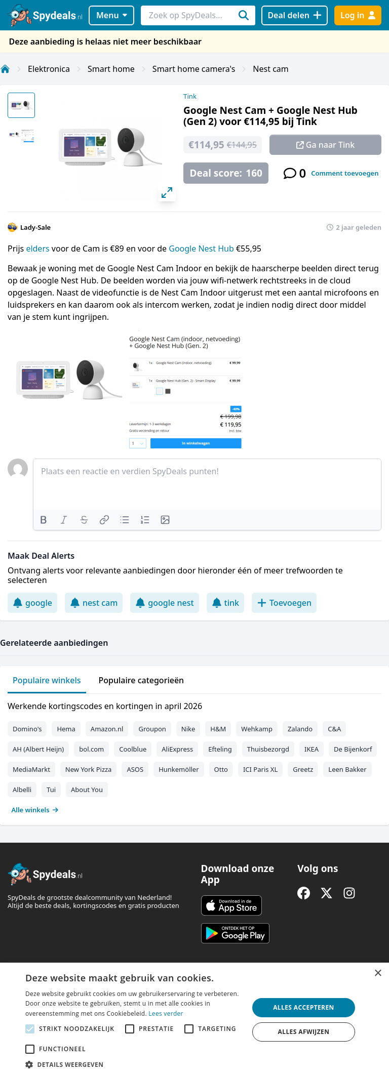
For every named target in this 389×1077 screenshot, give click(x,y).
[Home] (5, 69)
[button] (133, 1064)
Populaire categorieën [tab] (141, 680)
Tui (51, 789)
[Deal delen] (294, 15)
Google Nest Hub (202, 248)
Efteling (219, 749)
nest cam (94, 602)
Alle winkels (35, 809)
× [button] (377, 973)
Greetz (303, 769)
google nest (164, 602)
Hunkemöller (179, 769)
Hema (66, 728)
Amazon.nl (107, 728)
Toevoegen (284, 602)
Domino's (27, 728)
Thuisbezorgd (268, 749)
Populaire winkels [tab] (47, 680)
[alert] (194, 1020)
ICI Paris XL (260, 769)
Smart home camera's (194, 68)
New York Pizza (88, 769)
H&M (218, 728)
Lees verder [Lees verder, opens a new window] (165, 1013)
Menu (111, 15)
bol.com (91, 749)
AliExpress (177, 749)
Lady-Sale (35, 227)
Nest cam (270, 68)
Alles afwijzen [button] (304, 1031)
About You (87, 789)
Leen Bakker (347, 769)
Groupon (152, 728)
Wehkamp (257, 728)
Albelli (22, 789)
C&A (334, 728)
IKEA (311, 749)
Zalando (300, 728)
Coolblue (132, 749)
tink (225, 602)
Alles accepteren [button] (303, 1007)
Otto (221, 769)
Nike (188, 728)
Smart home (111, 68)
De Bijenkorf (353, 749)
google (32, 602)
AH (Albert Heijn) (38, 749)
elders (38, 248)
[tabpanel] (194, 755)
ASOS (135, 769)
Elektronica (49, 68)
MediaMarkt (31, 769)
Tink (190, 96)
